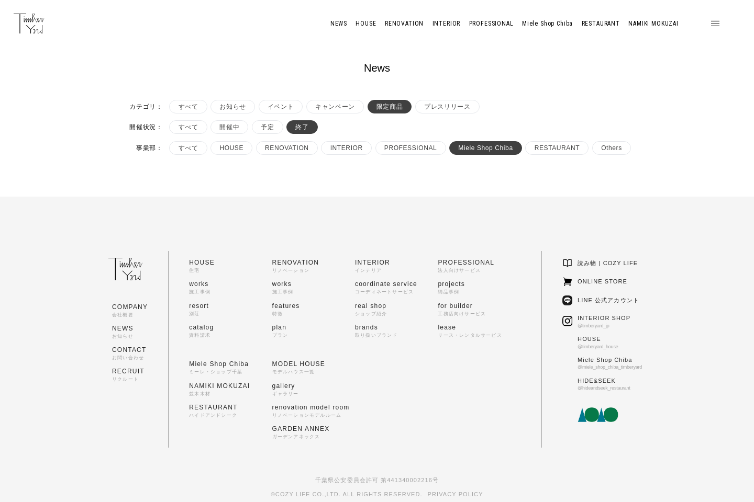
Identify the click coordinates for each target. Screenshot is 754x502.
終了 (301, 127)
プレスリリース (447, 106)
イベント (281, 106)
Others (611, 148)
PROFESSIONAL (410, 148)
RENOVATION (287, 148)
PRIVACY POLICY (455, 494)
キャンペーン (335, 106)
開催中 (229, 127)
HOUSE (231, 148)
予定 (267, 127)
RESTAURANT (557, 148)
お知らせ (232, 106)
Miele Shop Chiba (485, 148)
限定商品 (389, 106)
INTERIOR (346, 148)
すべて (188, 106)
